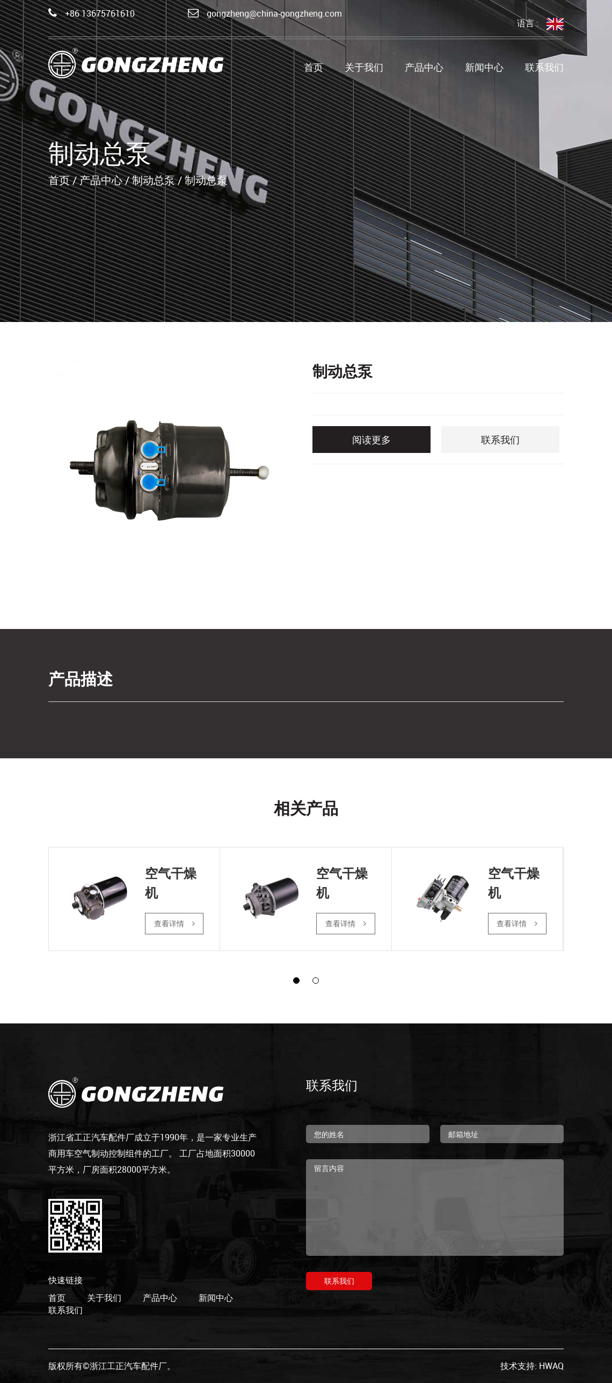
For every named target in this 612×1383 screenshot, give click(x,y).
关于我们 (364, 69)
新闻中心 (484, 69)
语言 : (540, 24)
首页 (313, 69)
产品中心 (424, 69)
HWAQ (551, 1366)
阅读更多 (371, 439)
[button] (296, 980)
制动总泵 (153, 180)
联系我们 (544, 69)
